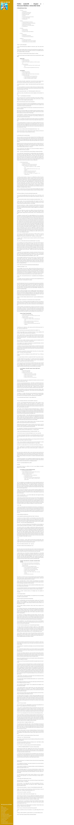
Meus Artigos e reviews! (4, 809)
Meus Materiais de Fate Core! (5, 816)
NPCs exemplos (3, 820)
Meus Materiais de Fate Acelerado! (6, 815)
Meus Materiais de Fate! (4, 818)
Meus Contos (3, 812)
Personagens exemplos (4, 821)
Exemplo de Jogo (3, 807)
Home (2, 806)
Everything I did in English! (5, 814)
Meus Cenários (3, 811)
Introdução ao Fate (4, 819)
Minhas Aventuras (3, 810)
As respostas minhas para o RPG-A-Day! (7, 823)
